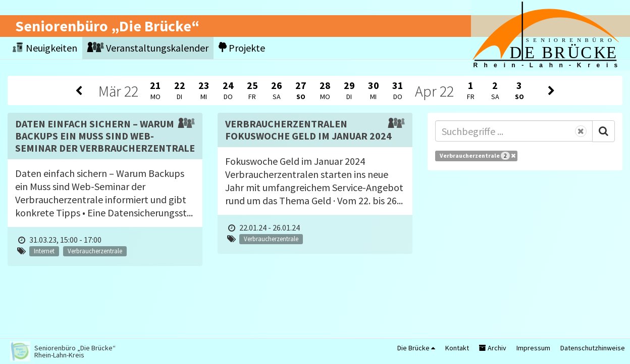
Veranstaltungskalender (147, 47)
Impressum (533, 347)
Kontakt (457, 347)
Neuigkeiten (45, 47)
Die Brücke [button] (416, 347)
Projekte (242, 47)
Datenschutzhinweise (592, 347)
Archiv (492, 347)
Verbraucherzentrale (477, 156)
